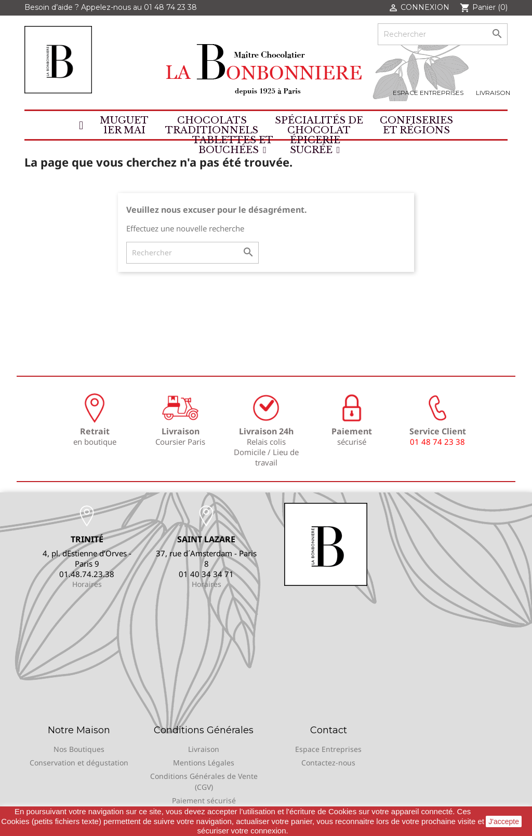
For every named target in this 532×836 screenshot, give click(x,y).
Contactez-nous (328, 763)
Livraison (493, 93)
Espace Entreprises (428, 93)
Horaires (87, 584)
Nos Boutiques (79, 749)
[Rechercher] (443, 34)
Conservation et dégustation (79, 763)
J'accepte (503, 821)
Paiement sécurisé (204, 800)
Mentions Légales (203, 763)
